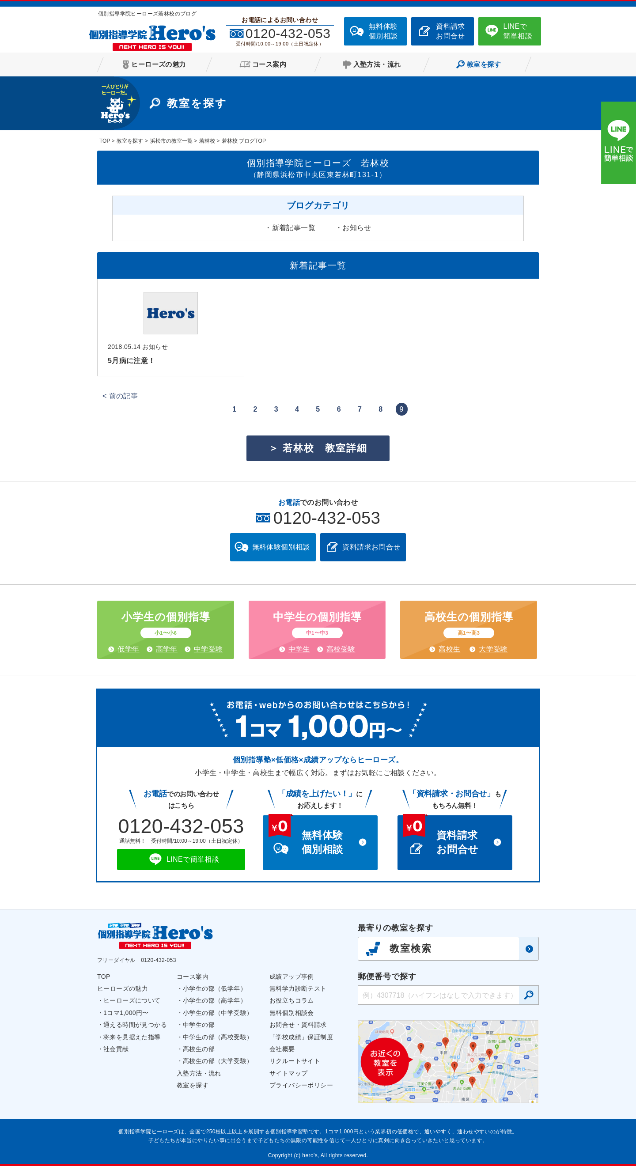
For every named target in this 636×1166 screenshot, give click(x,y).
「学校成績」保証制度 (301, 1037)
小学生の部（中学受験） (218, 1012)
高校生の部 (199, 1048)
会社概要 (282, 1048)
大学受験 (493, 649)
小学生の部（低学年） (214, 988)
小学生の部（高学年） (214, 1000)
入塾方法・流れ (199, 1073)
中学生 (299, 649)
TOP (103, 976)
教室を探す (192, 1085)
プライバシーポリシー (301, 1085)
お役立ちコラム (291, 1000)
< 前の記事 (120, 396)
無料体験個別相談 (383, 31)
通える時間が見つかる (135, 1024)
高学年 (167, 649)
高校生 (449, 649)
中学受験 (208, 649)
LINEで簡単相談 (517, 31)
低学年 (128, 649)
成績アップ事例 (291, 976)
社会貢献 (116, 1048)
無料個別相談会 (291, 1012)
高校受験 (341, 649)
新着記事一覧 (293, 227)
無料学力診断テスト (298, 988)
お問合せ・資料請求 (298, 1024)
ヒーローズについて (132, 1000)
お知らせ (356, 227)
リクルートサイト (294, 1060)
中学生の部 (199, 1024)
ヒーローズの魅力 (122, 988)
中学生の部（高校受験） (218, 1037)
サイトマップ (288, 1073)
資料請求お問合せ (450, 31)
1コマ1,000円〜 (126, 1012)
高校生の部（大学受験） (218, 1060)
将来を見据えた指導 (132, 1037)
